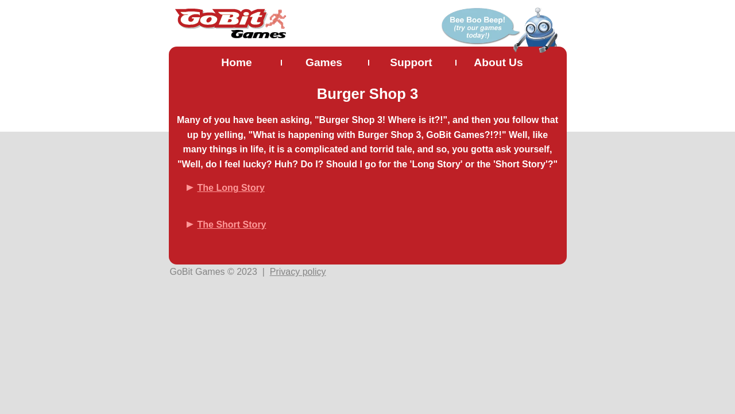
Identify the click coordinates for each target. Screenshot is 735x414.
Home (236, 62)
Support (411, 62)
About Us (498, 62)
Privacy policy (298, 272)
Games (323, 62)
